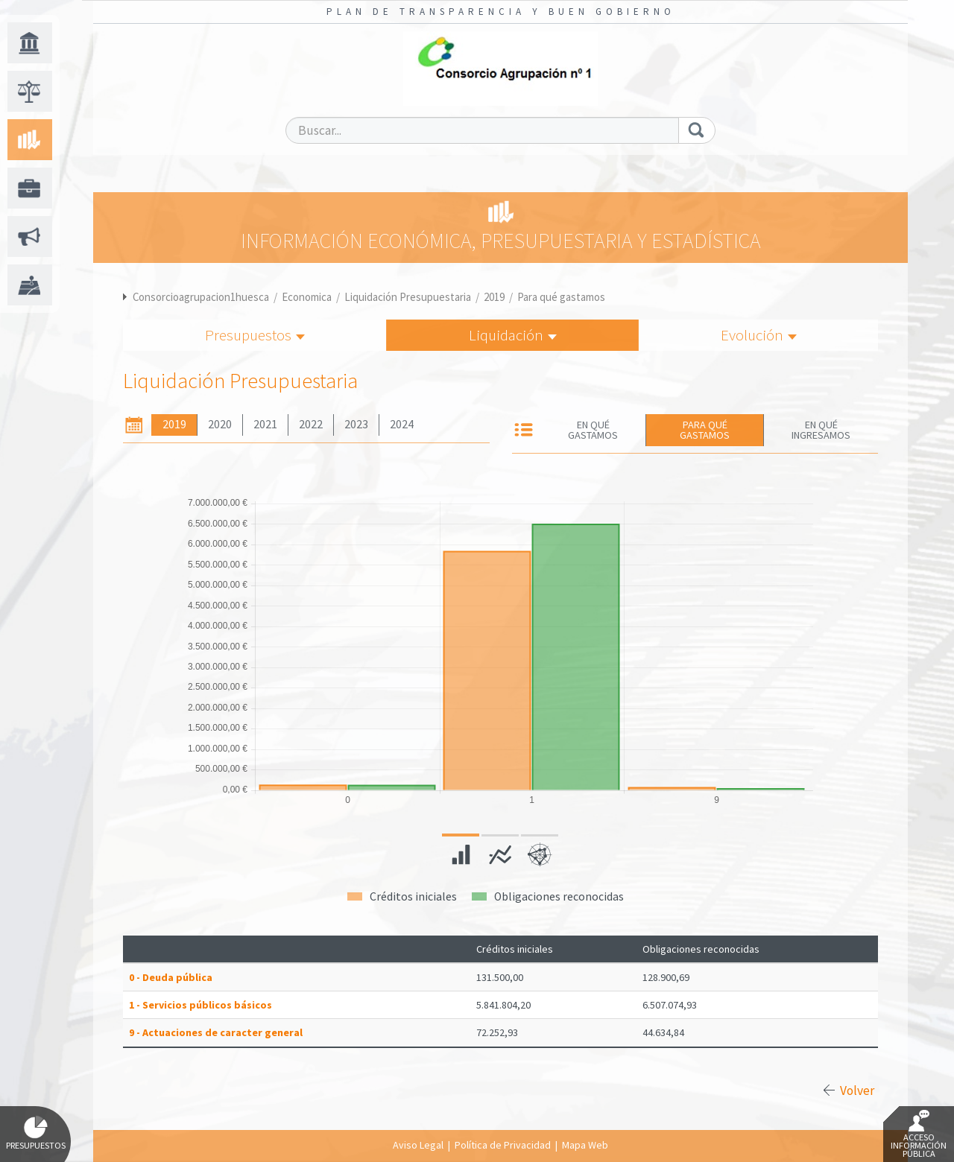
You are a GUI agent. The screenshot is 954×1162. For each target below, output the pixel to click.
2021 (265, 424)
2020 (220, 424)
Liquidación (513, 335)
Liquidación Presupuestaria (407, 297)
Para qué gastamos (561, 297)
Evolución (759, 335)
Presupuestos (255, 335)
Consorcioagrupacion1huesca (201, 297)
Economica (307, 297)
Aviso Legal (418, 1145)
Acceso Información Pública (919, 1134)
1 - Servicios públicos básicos (200, 1005)
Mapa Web (585, 1145)
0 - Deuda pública (170, 977)
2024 (402, 424)
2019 (494, 297)
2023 (356, 424)
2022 (311, 424)
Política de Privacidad (503, 1145)
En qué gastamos (593, 430)
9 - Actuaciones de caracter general (216, 1032)
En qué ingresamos (821, 430)
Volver (857, 1090)
